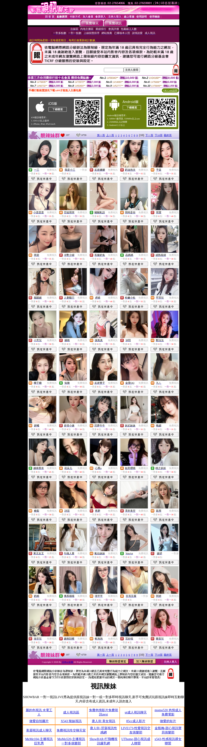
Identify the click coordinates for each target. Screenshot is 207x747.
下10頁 (159, 135)
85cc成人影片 (135, 721)
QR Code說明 (170, 90)
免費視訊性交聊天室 (71, 730)
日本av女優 (67, 662)
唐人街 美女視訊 (103, 721)
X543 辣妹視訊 (71, 721)
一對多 (83, 169)
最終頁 (168, 135)
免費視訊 (52, 169)
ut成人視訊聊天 (136, 712)
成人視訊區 (71, 712)
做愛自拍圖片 (39, 721)
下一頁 (149, 135)
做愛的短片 (168, 721)
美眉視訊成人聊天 (39, 730)
